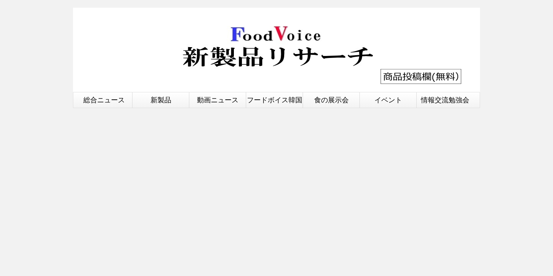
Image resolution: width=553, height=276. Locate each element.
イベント (388, 99)
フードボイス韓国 (274, 99)
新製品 (161, 99)
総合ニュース (104, 99)
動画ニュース (217, 99)
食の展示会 (331, 99)
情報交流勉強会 (445, 99)
